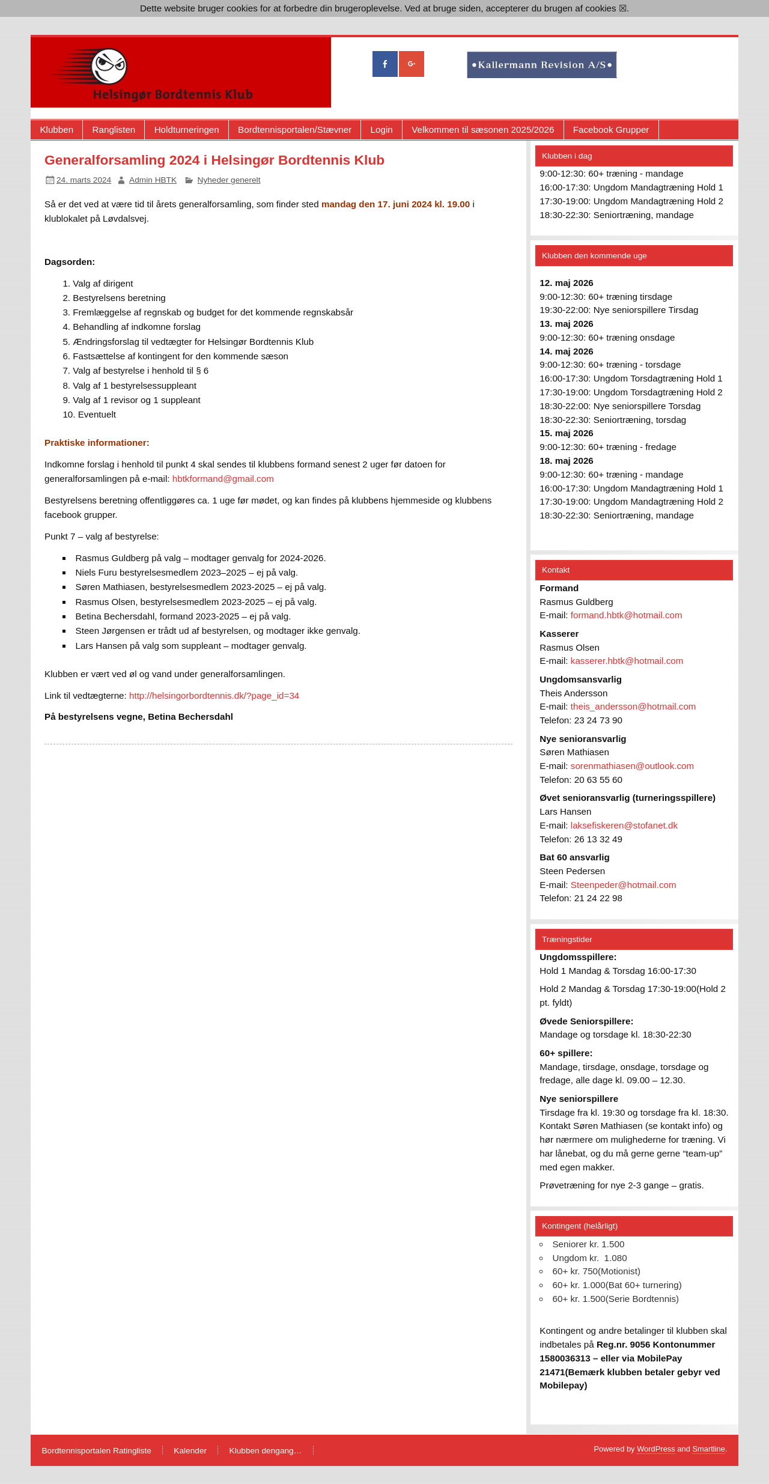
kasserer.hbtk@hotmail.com (627, 660)
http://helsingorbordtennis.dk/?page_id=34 (214, 695)
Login (382, 129)
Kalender (190, 1451)
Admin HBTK (153, 179)
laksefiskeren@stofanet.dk (624, 825)
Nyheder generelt (229, 179)
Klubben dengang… (265, 1451)
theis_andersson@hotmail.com (633, 706)
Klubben (56, 129)
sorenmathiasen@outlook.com (632, 766)
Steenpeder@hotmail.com (623, 885)
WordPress (656, 1448)
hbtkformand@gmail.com (223, 478)
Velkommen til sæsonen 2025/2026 (483, 129)
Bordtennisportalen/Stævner (294, 129)
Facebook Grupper (611, 129)
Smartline (708, 1448)
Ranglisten (114, 129)
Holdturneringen (186, 129)
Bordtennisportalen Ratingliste (96, 1451)
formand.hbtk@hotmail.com (626, 615)
